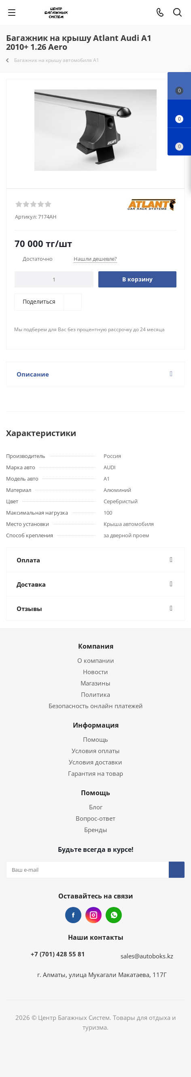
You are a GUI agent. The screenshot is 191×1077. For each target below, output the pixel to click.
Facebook (73, 915)
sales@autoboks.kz (147, 956)
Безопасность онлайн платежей (96, 706)
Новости (95, 672)
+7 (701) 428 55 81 (58, 954)
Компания (95, 646)
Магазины (95, 683)
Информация (96, 725)
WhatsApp (114, 915)
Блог (95, 807)
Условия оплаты (96, 751)
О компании (95, 660)
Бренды (95, 830)
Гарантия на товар (95, 773)
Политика (95, 694)
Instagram (93, 915)
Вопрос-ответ (95, 818)
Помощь (95, 739)
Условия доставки (95, 762)
